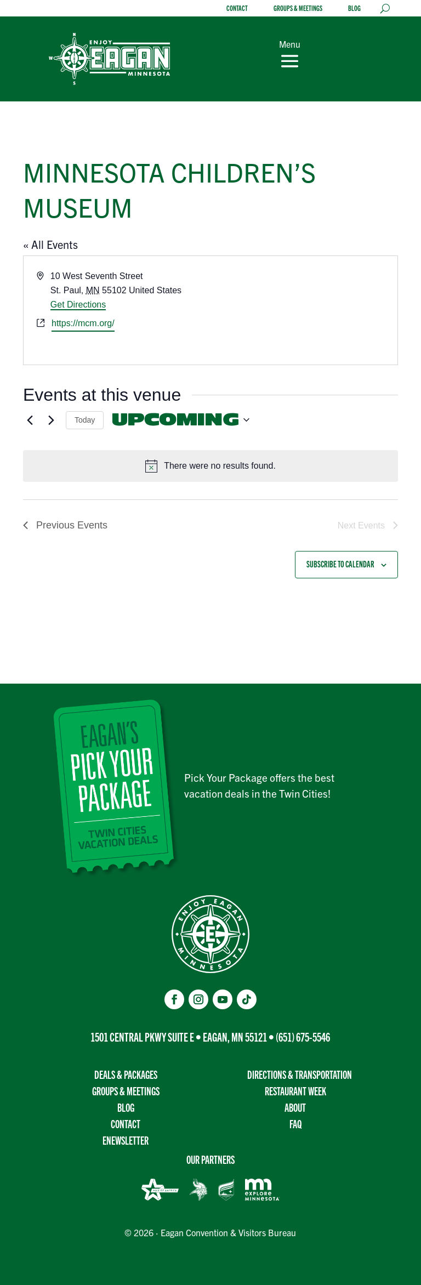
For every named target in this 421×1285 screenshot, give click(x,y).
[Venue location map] (303, 310)
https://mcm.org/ (83, 323)
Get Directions (78, 304)
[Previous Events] (29, 420)
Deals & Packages (125, 1074)
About (295, 1107)
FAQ (295, 1123)
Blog (354, 8)
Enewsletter (126, 1140)
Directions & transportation (299, 1074)
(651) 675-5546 (303, 1036)
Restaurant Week (295, 1091)
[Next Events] (51, 420)
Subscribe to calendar (340, 564)
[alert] (210, 466)
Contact (237, 8)
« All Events (50, 244)
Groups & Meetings (298, 8)
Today (85, 420)
